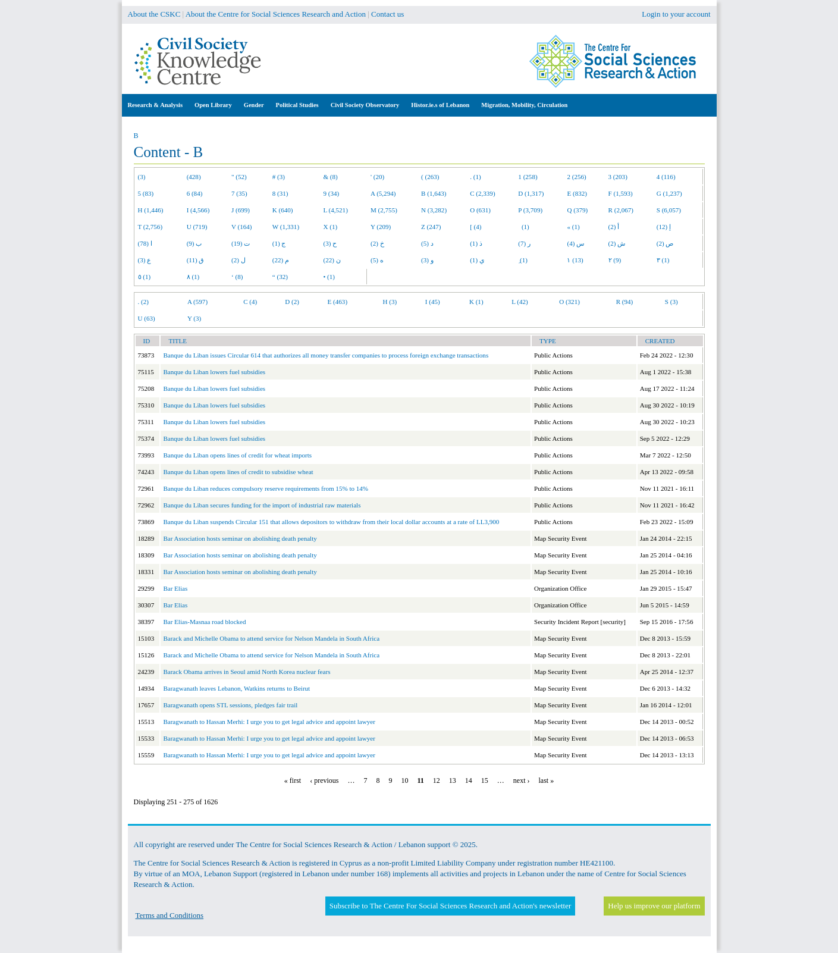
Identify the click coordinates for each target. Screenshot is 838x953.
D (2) (292, 301)
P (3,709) (530, 210)
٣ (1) (663, 260)
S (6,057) (669, 210)
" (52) (239, 176)
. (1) (475, 176)
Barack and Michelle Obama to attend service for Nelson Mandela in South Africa (271, 638)
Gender (254, 105)
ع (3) (145, 260)
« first (292, 780)
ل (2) (238, 260)
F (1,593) (620, 193)
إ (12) (664, 226)
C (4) (250, 301)
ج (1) (279, 243)
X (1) (330, 226)
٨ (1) (193, 276)
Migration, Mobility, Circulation (524, 105)
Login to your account (676, 14)
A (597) (197, 301)
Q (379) (577, 210)
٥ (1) (144, 276)
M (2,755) (384, 210)
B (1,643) (433, 193)
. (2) (143, 301)
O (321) (569, 301)
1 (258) (527, 176)
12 (436, 780)
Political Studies (297, 105)
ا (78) (145, 243)
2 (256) (576, 176)
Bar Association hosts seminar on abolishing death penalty (239, 538)
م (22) (280, 260)
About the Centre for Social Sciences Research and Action (276, 14)
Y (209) (381, 226)
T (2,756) (150, 226)
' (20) (377, 176)
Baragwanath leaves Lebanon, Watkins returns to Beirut (236, 688)
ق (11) (196, 260)
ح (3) (330, 243)
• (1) (329, 276)
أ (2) (614, 226)
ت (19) (240, 243)
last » (546, 780)
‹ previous (324, 780)
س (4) (575, 243)
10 (405, 780)
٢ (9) (615, 260)
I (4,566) (198, 210)
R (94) (624, 301)
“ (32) (280, 276)
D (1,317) (531, 193)
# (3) (278, 176)
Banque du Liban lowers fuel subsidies (214, 371)
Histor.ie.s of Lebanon (440, 105)
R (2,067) (620, 210)
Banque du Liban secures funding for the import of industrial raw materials (261, 505)
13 (452, 780)
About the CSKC (154, 14)
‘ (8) (237, 276)
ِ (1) (523, 260)
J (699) (240, 210)
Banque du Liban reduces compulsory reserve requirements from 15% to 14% (265, 488)
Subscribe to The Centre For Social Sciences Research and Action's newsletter (450, 905)
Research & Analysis (155, 105)
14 (468, 780)
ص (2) (665, 243)
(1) (523, 226)
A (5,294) (383, 193)
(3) (142, 176)
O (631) (480, 210)
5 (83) (146, 193)
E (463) (338, 301)
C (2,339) (482, 193)
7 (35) (239, 193)
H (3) (390, 301)
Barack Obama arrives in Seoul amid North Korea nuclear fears (246, 671)
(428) (194, 176)
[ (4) (475, 226)
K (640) (282, 210)
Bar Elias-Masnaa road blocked (204, 621)
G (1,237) (669, 193)
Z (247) (431, 226)
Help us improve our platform (654, 905)
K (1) (476, 301)
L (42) (519, 301)
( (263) (430, 176)
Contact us (387, 14)
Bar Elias (175, 588)
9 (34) (331, 193)
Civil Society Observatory (365, 105)
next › (521, 780)
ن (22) (331, 260)
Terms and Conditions (170, 915)
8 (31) (280, 193)
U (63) (146, 318)
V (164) (241, 226)
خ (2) (377, 243)
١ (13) (575, 260)
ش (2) (617, 243)
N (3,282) (434, 210)
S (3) (671, 301)
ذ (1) (476, 243)
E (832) (577, 193)
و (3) (427, 260)
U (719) (197, 226)
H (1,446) (151, 210)
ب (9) (194, 243)
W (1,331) (285, 226)
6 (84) (195, 193)
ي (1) (477, 260)
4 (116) (666, 176)
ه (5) (377, 260)
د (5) (427, 243)
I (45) (432, 301)
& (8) (330, 176)
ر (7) (524, 243)
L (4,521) (335, 210)
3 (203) (617, 176)
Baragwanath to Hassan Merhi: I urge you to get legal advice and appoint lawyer (269, 721)
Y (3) (194, 318)
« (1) (573, 226)
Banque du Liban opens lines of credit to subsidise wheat (238, 471)
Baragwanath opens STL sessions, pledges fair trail (230, 705)
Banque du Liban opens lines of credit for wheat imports (237, 455)
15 (484, 780)
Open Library (213, 105)
